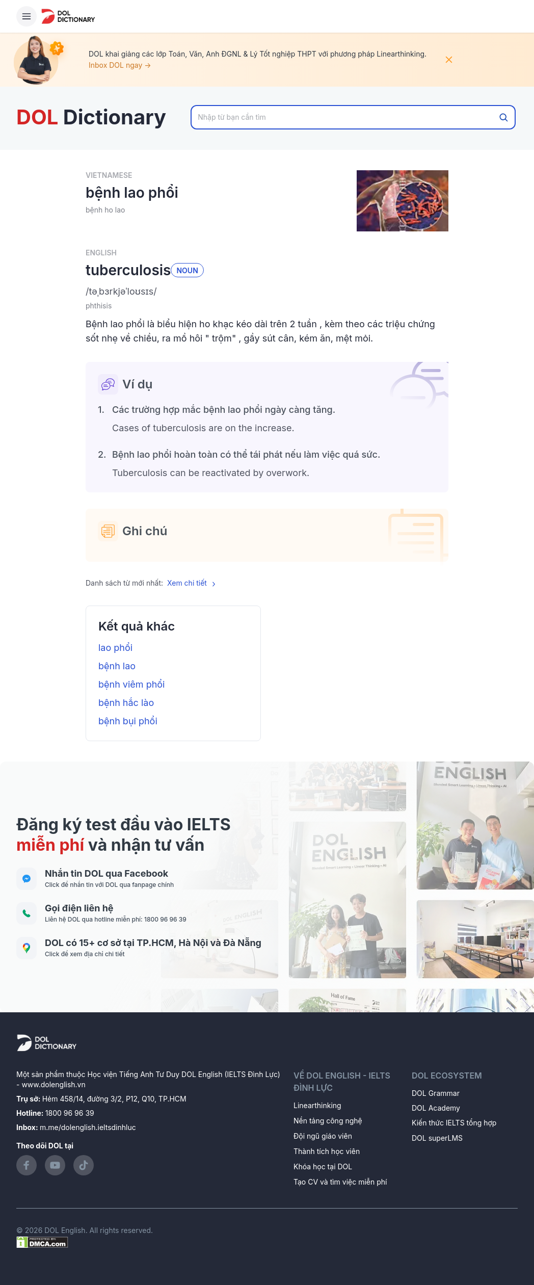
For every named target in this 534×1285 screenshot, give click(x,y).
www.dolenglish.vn (53, 1084)
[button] (267, 291)
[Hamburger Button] (26, 16)
